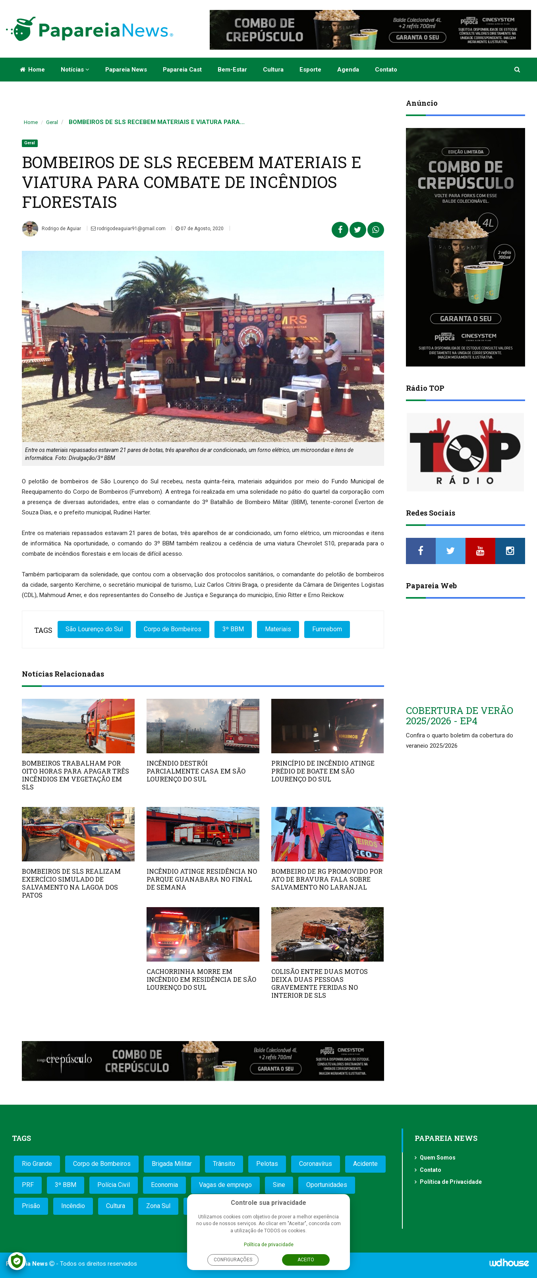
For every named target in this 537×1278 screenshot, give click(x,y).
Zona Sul (158, 1206)
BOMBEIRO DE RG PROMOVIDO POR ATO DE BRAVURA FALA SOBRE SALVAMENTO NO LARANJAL (326, 879)
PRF (28, 1185)
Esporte (310, 69)
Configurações (233, 1259)
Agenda (348, 69)
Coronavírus (315, 1163)
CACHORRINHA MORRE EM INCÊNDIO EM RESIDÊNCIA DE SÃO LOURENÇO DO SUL (201, 979)
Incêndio (73, 1206)
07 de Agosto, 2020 (200, 228)
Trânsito (224, 1163)
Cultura (273, 69)
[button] (517, 69)
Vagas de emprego (225, 1185)
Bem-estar (232, 69)
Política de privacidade (269, 1244)
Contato (386, 69)
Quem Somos (438, 1157)
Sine (279, 1185)
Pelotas (267, 1163)
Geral (52, 122)
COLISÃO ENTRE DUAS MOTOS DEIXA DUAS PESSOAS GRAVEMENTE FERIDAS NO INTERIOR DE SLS (319, 983)
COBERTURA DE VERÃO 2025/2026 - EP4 (459, 715)
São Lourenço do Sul (94, 629)
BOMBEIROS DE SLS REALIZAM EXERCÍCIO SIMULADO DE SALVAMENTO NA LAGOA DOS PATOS (71, 883)
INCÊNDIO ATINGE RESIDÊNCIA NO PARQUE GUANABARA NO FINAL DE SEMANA (202, 879)
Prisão (31, 1206)
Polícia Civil (113, 1185)
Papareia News (126, 69)
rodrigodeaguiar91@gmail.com (128, 228)
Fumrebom (327, 629)
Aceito (305, 1259)
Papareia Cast (182, 69)
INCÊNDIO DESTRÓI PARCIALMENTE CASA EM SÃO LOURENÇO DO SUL (196, 771)
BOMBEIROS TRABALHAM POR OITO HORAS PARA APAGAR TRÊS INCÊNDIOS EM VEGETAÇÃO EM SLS (75, 775)
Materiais (278, 629)
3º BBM (233, 629)
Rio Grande (37, 1163)
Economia (164, 1185)
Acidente (365, 1163)
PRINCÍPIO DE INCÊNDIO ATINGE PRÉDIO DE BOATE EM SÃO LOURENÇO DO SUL (323, 771)
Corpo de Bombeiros (172, 629)
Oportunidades (326, 1185)
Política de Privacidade (451, 1182)
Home (32, 69)
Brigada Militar (172, 1163)
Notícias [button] (75, 69)
